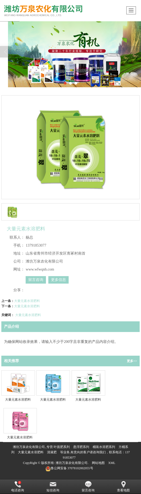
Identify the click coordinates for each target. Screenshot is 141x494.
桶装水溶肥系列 (104, 447)
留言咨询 (35, 280)
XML (111, 463)
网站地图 (98, 463)
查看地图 (123, 486)
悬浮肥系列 (81, 447)
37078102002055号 (69, 468)
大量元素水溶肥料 (27, 301)
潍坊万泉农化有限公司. (72, 463)
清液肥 (52, 452)
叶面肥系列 (62, 447)
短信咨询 (52, 486)
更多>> (132, 361)
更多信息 (58, 280)
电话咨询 (17, 486)
